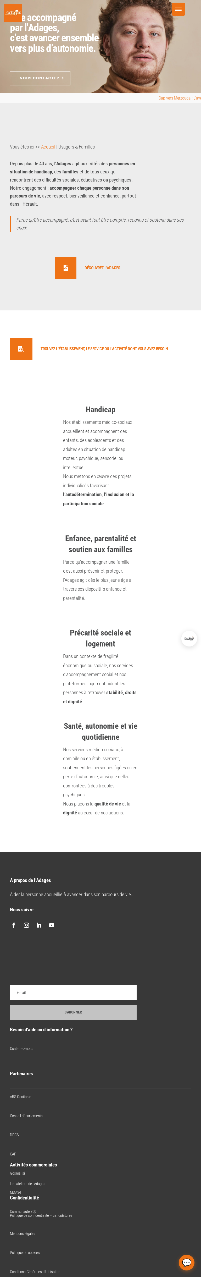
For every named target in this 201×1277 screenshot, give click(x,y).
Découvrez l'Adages (102, 268)
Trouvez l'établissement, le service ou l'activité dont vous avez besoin (104, 349)
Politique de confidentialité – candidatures (41, 1215)
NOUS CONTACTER (39, 78)
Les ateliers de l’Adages (27, 1183)
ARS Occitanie (20, 1096)
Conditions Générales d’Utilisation (35, 1271)
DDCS (14, 1135)
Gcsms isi (17, 1173)
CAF (13, 1154)
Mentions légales (22, 1233)
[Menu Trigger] (178, 9)
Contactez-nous (21, 1048)
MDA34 (15, 1192)
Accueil (48, 147)
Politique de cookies (25, 1252)
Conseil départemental (26, 1116)
